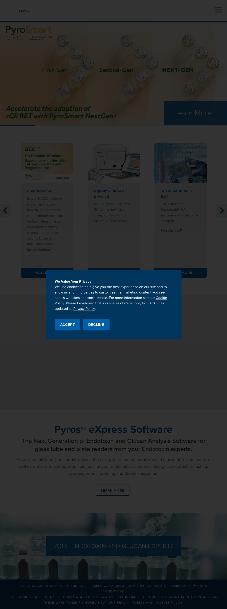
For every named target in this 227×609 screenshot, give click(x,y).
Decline (96, 325)
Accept (67, 325)
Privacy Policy (84, 308)
